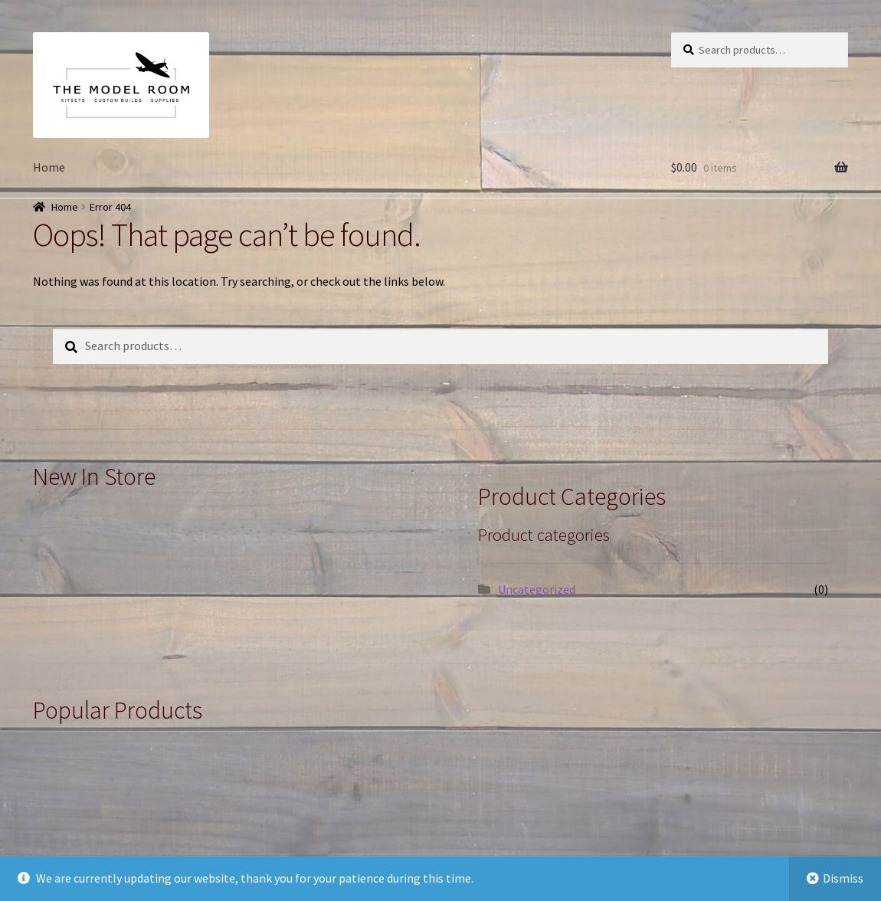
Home (49, 167)
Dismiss (843, 878)
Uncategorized (536, 589)
